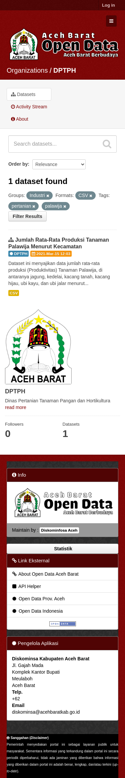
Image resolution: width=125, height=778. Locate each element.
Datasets (23, 94)
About (19, 119)
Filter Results (27, 216)
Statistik (62, 548)
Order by (18, 164)
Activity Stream (29, 106)
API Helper (26, 586)
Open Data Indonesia (37, 611)
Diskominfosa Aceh (59, 530)
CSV (14, 293)
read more (15, 407)
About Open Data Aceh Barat (45, 574)
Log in (108, 5)
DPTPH (64, 70)
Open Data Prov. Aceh (38, 598)
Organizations (27, 70)
